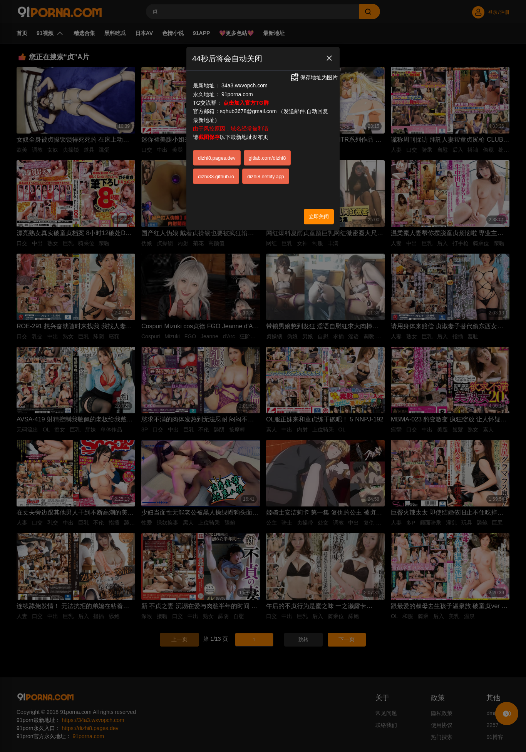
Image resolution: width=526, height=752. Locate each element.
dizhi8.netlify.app (265, 176)
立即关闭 (319, 216)
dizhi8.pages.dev (217, 158)
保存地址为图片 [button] (314, 77)
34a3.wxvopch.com (244, 85)
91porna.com (237, 94)
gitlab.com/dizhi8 (267, 158)
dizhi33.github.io (216, 176)
